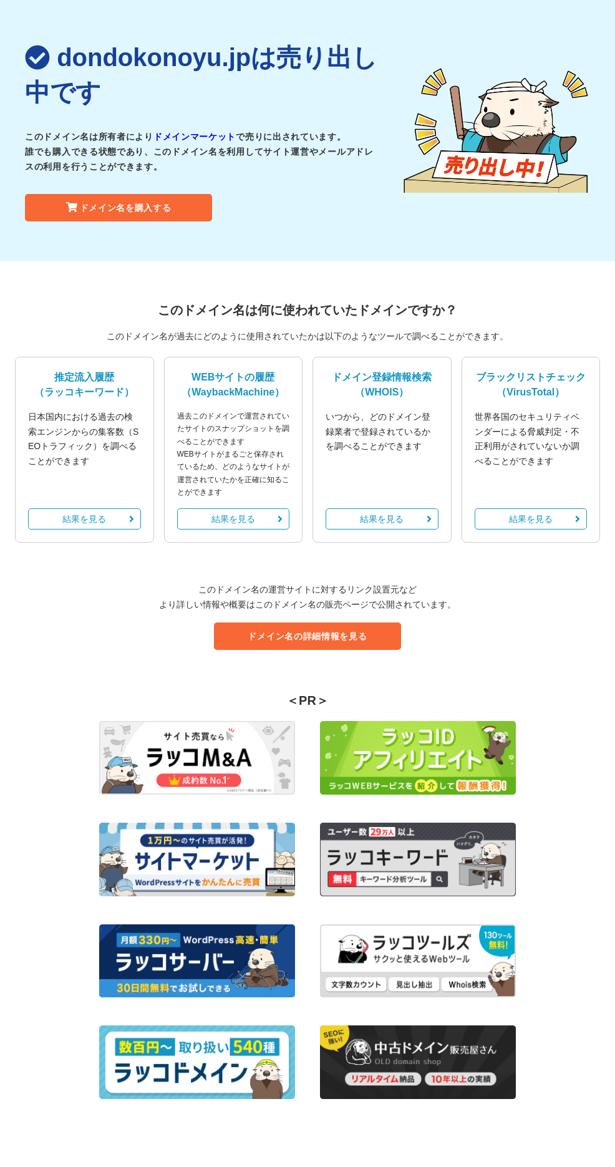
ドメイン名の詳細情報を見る (307, 636)
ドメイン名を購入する (119, 207)
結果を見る (97, 519)
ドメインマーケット (194, 137)
